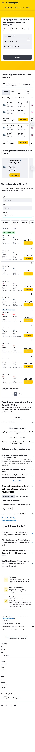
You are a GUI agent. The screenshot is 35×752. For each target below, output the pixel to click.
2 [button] (19, 394)
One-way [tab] (28, 92)
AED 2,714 (7, 25)
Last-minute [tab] (19, 92)
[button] (3, 3)
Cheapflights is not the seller (18, 623)
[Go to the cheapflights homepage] (13, 3)
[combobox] (7, 29)
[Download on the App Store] (17, 697)
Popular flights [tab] (7, 509)
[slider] (33, 217)
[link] (14, 175)
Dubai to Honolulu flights (9, 517)
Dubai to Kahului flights (9, 520)
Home (7, 637)
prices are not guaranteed (8, 618)
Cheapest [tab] (5, 91)
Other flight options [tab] (24, 504)
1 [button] (15, 394)
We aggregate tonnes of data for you (18, 627)
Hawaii (25, 637)
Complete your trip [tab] (22, 496)
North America (14, 637)
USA (21, 637)
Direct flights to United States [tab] (11, 500)
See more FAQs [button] (17, 481)
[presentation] (13, 24)
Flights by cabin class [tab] (9, 504)
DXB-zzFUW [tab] (13, 438)
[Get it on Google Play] (6, 697)
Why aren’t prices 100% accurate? (18, 630)
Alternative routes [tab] (8, 496)
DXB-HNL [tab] (17, 417)
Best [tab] (12, 91)
